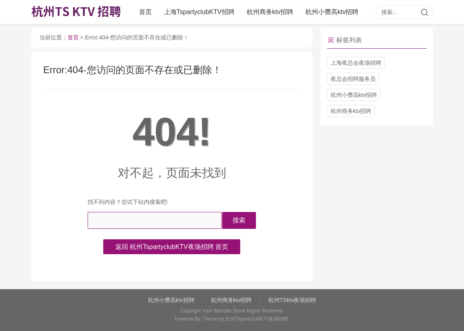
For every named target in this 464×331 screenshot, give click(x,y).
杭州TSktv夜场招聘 (292, 300)
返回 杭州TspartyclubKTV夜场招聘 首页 (171, 246)
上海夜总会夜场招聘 (356, 63)
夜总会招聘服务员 (353, 79)
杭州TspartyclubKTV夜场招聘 (256, 319)
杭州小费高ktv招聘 (331, 11)
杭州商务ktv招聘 (270, 11)
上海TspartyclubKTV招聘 (199, 11)
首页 (145, 11)
